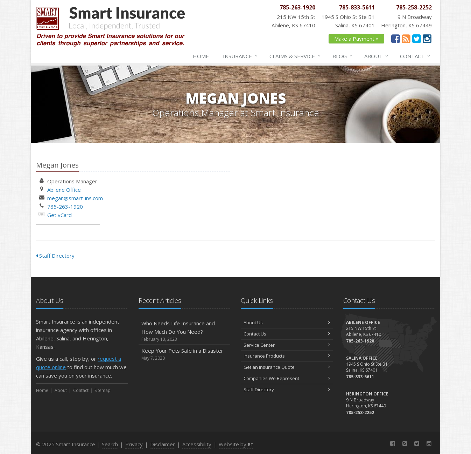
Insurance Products (287, 356)
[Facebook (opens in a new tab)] (395, 38)
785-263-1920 (65, 206)
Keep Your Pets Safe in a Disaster (184, 354)
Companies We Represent (287, 378)
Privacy (134, 444)
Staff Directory (55, 255)
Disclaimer (162, 444)
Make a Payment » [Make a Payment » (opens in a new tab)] (356, 38)
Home (201, 56)
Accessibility (196, 444)
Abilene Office (64, 189)
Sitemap (102, 390)
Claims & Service (295, 56)
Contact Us (287, 334)
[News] (406, 38)
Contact (415, 56)
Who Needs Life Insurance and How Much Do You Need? (184, 331)
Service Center (287, 345)
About (376, 56)
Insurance (240, 56)
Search (110, 444)
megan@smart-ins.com (75, 198)
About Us (287, 322)
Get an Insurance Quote (287, 367)
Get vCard (59, 214)
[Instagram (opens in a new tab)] (427, 38)
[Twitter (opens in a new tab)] (416, 38)
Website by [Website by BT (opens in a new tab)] (236, 444)
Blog (342, 56)
